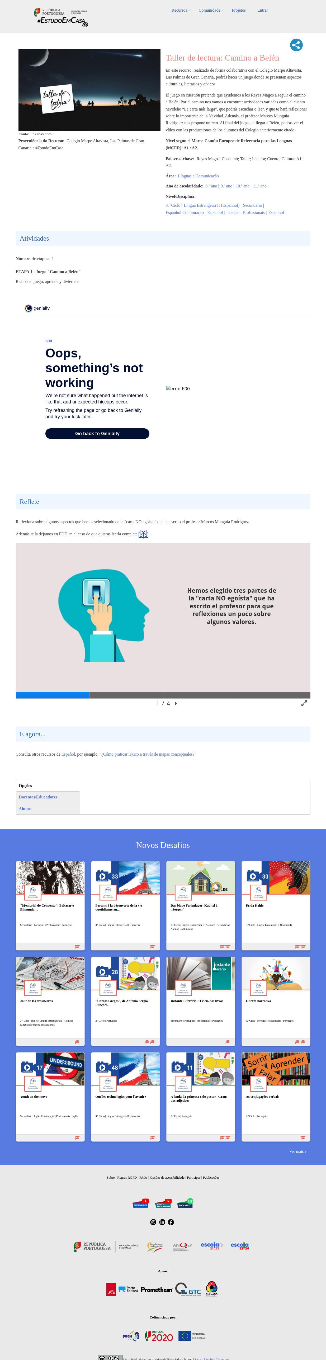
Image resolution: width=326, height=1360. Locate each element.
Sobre (111, 1177)
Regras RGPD (127, 1177)
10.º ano (242, 186)
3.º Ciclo (173, 205)
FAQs (143, 1177)
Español (68, 754)
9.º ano (226, 186)
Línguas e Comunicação (198, 176)
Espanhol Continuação (185, 212)
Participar (193, 1177)
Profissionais (254, 212)
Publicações (211, 1177)
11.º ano (259, 186)
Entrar (262, 10)
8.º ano (211, 186)
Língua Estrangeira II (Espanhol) (211, 205)
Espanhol (276, 212)
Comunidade (209, 10)
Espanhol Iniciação (223, 212)
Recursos (179, 10)
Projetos (238, 10)
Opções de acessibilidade (167, 1177)
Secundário (252, 205)
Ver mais (296, 1151)
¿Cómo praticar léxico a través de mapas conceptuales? (148, 754)
